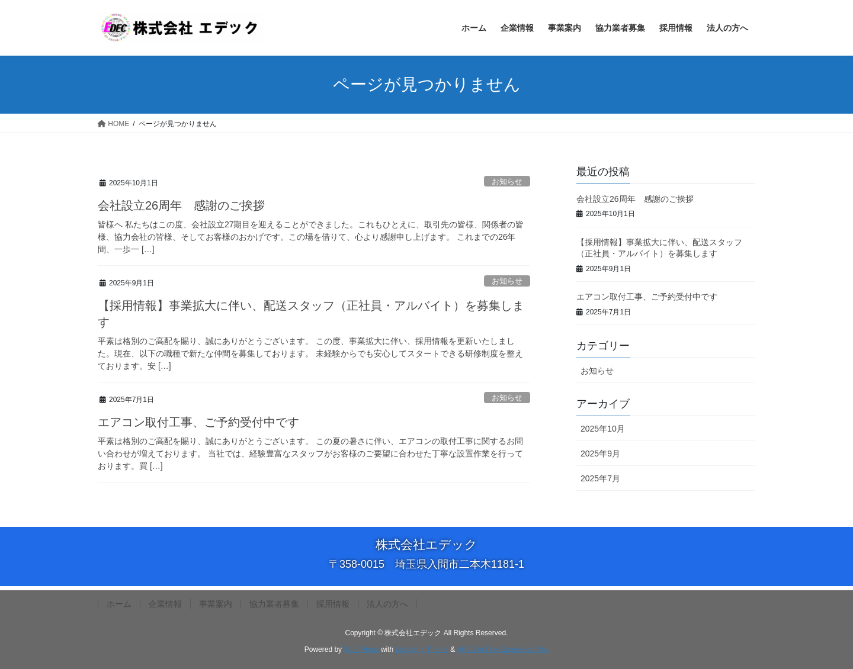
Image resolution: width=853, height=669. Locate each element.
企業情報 (165, 604)
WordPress (361, 649)
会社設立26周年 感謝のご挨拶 (181, 205)
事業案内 (215, 604)
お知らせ (507, 181)
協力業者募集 (274, 604)
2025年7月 (600, 478)
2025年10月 (603, 428)
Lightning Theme (422, 649)
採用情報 (332, 604)
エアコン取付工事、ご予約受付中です (198, 422)
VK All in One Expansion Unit (503, 649)
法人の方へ (387, 604)
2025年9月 (600, 453)
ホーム (119, 604)
